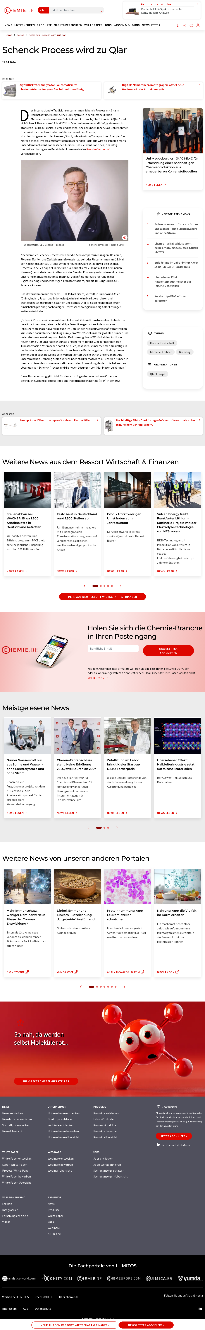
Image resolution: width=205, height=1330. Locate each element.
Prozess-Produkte (104, 1125)
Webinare (54, 1228)
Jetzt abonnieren (174, 1136)
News (51, 1204)
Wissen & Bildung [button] (127, 25)
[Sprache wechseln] (191, 25)
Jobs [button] (108, 25)
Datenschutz (43, 1308)
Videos (6, 1222)
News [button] (8, 25)
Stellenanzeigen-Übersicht (110, 1176)
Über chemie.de (68, 1297)
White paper (55, 1216)
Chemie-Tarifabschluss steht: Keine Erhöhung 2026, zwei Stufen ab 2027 (176, 248)
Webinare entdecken (61, 1158)
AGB (25, 1308)
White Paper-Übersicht (16, 1182)
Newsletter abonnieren (168, 651)
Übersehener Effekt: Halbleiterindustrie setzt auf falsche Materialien (172, 281)
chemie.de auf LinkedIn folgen (173, 1145)
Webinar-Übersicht (60, 1170)
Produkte (54, 1210)
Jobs (51, 1222)
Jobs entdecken (103, 1158)
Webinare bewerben (60, 1164)
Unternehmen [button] (24, 25)
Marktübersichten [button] (68, 25)
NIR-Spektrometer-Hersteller (46, 1081)
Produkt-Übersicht (105, 1137)
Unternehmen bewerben (63, 1131)
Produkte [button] (44, 25)
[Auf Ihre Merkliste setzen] (178, 25)
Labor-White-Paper (14, 1164)
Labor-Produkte (103, 1119)
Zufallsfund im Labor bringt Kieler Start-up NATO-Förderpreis (176, 265)
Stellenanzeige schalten (108, 1170)
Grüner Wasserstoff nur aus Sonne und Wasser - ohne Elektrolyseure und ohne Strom (176, 228)
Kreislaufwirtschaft (98, 149)
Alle (42, 10)
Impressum (9, 1308)
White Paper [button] (93, 25)
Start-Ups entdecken (61, 1119)
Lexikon (7, 1204)
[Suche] (100, 10)
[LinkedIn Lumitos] (200, 1308)
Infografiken (10, 1210)
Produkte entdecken (106, 1113)
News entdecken (12, 1113)
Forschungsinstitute (15, 1216)
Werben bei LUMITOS (15, 1297)
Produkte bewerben (105, 1131)
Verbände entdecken (60, 1125)
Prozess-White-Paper (16, 1170)
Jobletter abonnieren (107, 1164)
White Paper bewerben (16, 1176)
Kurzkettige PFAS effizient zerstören (171, 298)
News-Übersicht (12, 1131)
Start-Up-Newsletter (15, 1125)
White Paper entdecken (17, 1158)
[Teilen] (184, 25)
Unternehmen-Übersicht (63, 1137)
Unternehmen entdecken (64, 1113)
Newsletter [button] (151, 25)
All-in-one (54, 1234)
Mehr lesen (99, 678)
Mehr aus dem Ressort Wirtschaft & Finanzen (102, 597)
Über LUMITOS (44, 1297)
